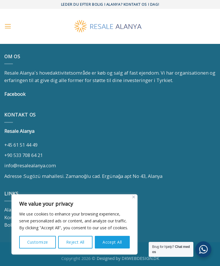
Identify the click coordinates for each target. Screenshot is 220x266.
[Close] (133, 197)
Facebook (14, 94)
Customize (37, 242)
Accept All (112, 242)
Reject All (75, 242)
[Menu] (7, 26)
